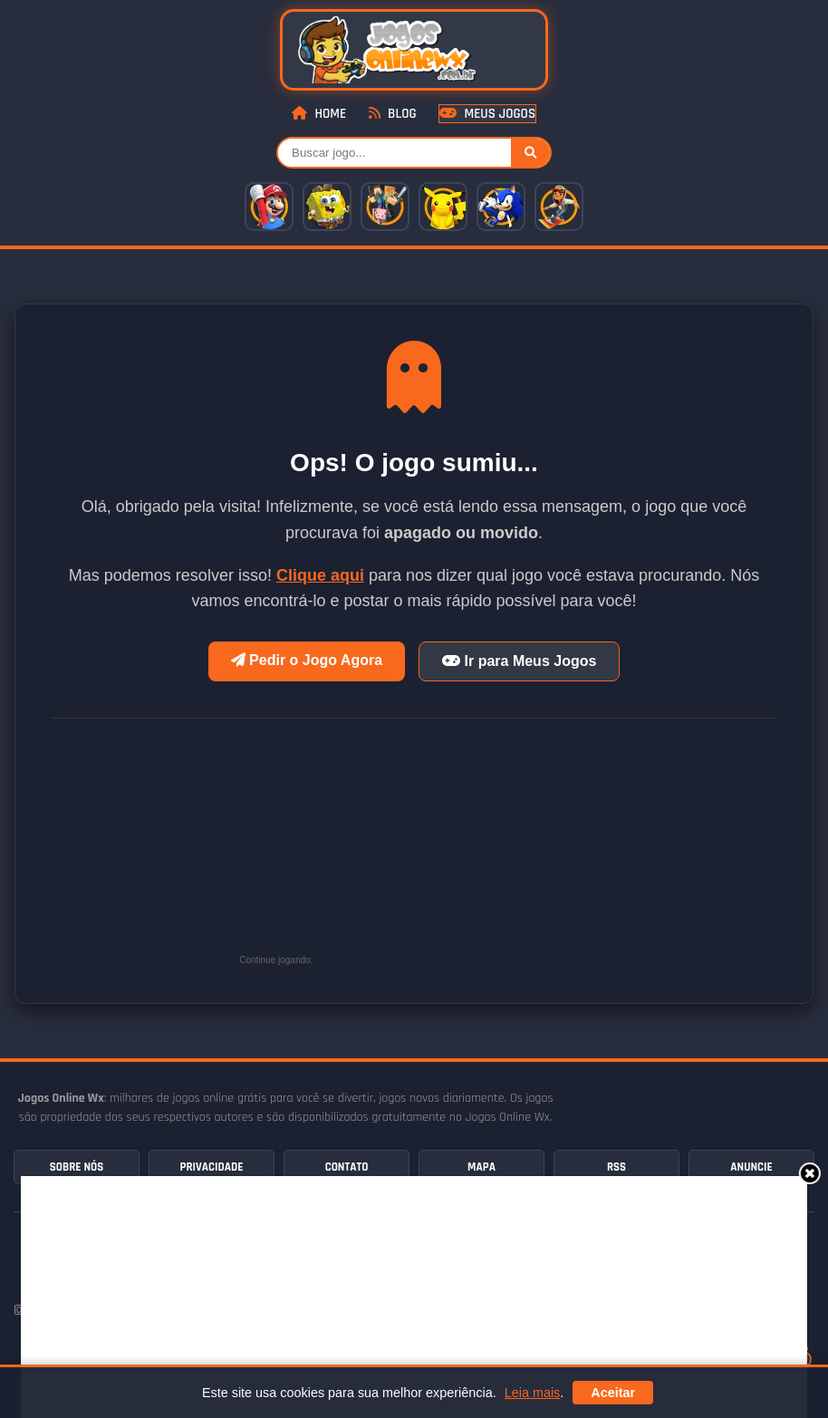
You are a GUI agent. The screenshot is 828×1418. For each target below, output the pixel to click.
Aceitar (613, 1392)
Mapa (481, 1167)
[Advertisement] (453, 850)
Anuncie (751, 1167)
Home (319, 113)
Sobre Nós (76, 1167)
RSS (616, 1167)
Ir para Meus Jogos (519, 661)
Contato (347, 1167)
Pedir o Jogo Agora (306, 660)
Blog (393, 113)
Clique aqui (320, 575)
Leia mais (533, 1392)
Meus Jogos (487, 113)
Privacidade (212, 1167)
